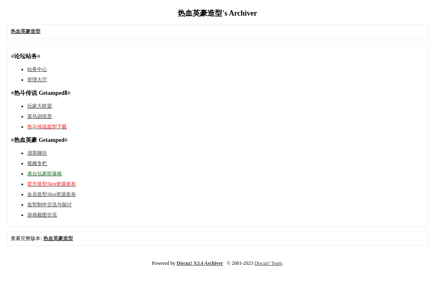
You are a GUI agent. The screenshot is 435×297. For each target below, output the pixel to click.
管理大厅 (37, 79)
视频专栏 (37, 163)
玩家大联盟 (39, 106)
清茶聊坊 (37, 153)
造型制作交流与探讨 (49, 204)
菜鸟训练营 (39, 116)
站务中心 (37, 69)
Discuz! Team (268, 263)
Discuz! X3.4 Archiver (199, 263)
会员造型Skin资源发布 (51, 194)
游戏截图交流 (42, 215)
